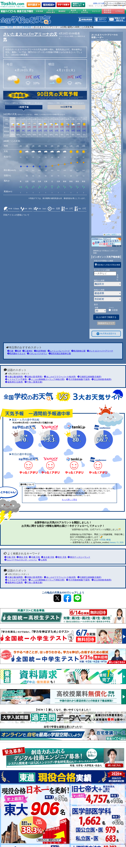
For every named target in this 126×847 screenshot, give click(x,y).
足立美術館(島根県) (102, 379)
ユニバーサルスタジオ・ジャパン (20, 560)
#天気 (102, 540)
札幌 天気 (34, 557)
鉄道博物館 (40, 351)
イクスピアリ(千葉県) (16, 379)
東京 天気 (60, 557)
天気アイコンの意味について (16, 215)
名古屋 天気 (47, 557)
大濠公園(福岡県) (14, 377)
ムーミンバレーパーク (59, 351)
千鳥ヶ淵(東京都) (33, 382)
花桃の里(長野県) (33, 377)
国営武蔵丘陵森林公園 (60, 353)
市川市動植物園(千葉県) (78, 379)
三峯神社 (27, 351)
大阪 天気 (9, 557)
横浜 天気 (22, 557)
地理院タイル (115, 234)
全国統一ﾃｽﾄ (97, 3)
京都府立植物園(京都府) (89, 377)
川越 (10, 351)
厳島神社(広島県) (14, 382)
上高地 (42, 560)
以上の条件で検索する (106, 317)
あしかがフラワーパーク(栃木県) (60, 377)
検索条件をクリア (106, 323)
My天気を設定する (106, 333)
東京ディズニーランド (79, 557)
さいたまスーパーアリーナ (100, 351)
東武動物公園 (78, 351)
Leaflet (107, 234)
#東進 (108, 540)
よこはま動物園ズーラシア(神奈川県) (47, 379)
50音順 (115, 310)
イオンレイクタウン (37, 353)
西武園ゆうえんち (16, 353)
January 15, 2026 (116, 542)
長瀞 (18, 351)
